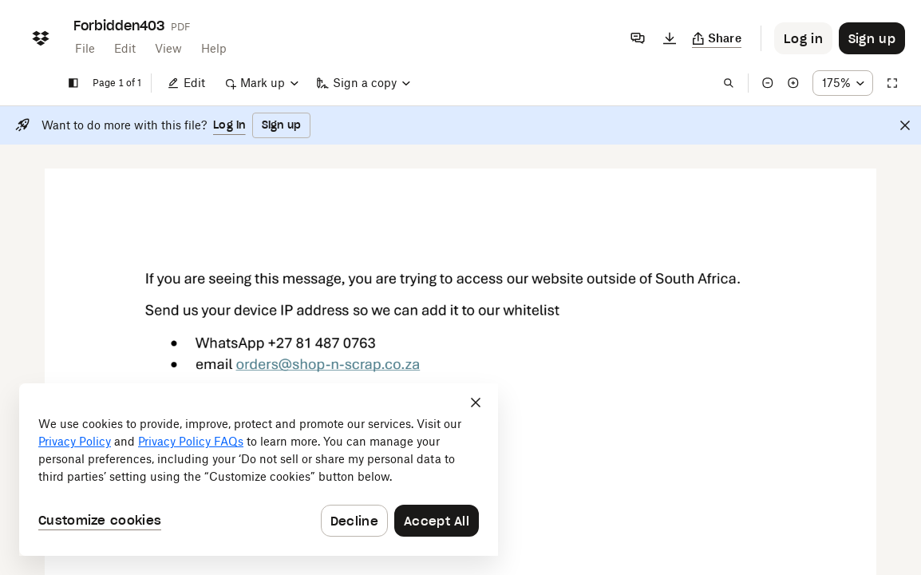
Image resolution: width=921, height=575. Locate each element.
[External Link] (327, 370)
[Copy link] (717, 38)
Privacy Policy (74, 441)
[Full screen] (892, 83)
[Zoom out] (768, 83)
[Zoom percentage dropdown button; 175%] (842, 83)
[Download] (670, 38)
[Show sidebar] (73, 83)
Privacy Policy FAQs (190, 441)
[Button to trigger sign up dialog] (872, 38)
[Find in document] (728, 83)
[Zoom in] (793, 83)
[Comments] (638, 38)
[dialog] (258, 469)
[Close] (905, 125)
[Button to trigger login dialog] (803, 38)
